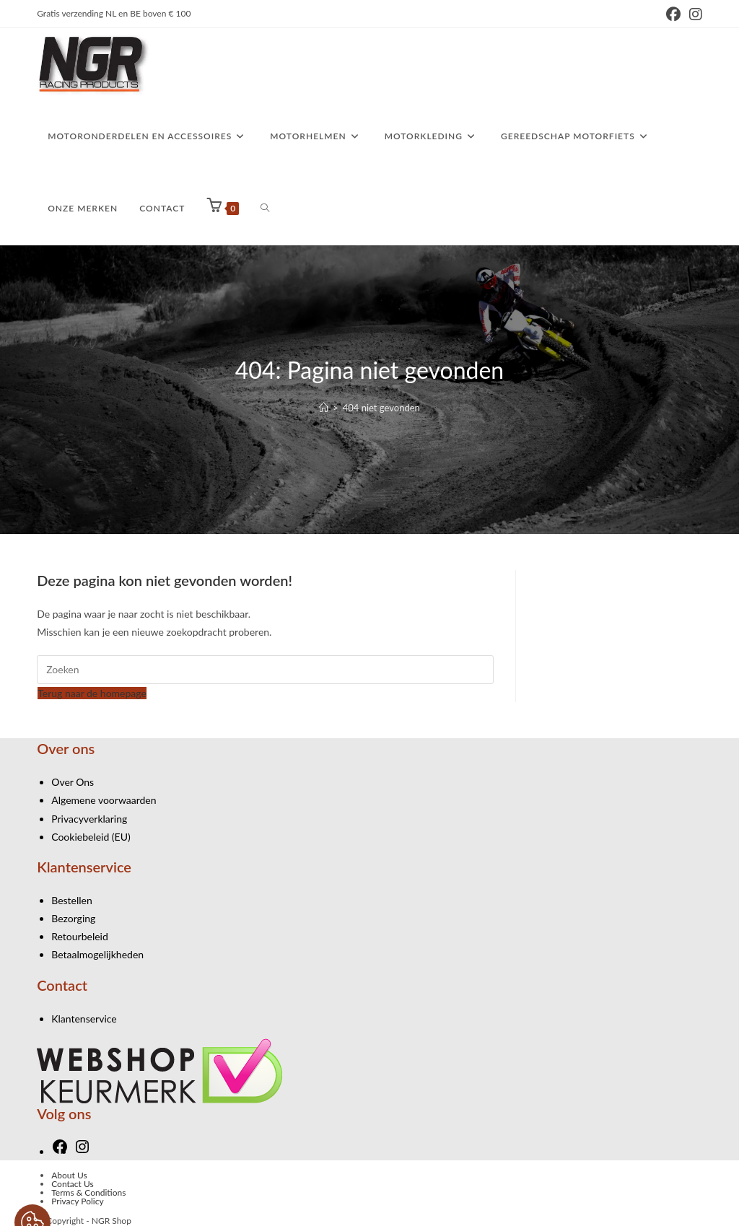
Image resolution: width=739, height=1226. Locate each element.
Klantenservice (84, 1018)
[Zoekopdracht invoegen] (265, 669)
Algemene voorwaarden (103, 800)
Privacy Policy (77, 1201)
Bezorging (73, 918)
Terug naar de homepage (92, 693)
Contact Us (72, 1183)
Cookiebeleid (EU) (91, 837)
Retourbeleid (79, 936)
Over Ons (72, 782)
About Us (69, 1175)
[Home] (323, 407)
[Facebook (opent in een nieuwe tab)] (673, 14)
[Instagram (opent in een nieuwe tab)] (693, 14)
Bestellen (71, 900)
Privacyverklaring (89, 819)
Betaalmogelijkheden (97, 954)
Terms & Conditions (88, 1192)
